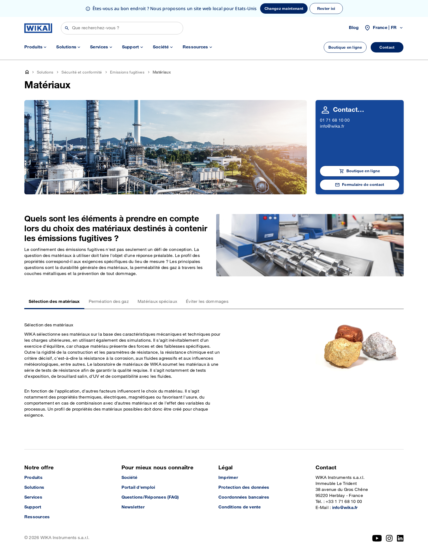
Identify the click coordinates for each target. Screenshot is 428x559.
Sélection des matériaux (54, 301)
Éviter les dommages (207, 301)
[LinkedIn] (400, 538)
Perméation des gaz (109, 301)
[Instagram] (389, 538)
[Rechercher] (122, 28)
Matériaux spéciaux (157, 301)
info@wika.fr (332, 126)
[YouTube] (377, 538)
